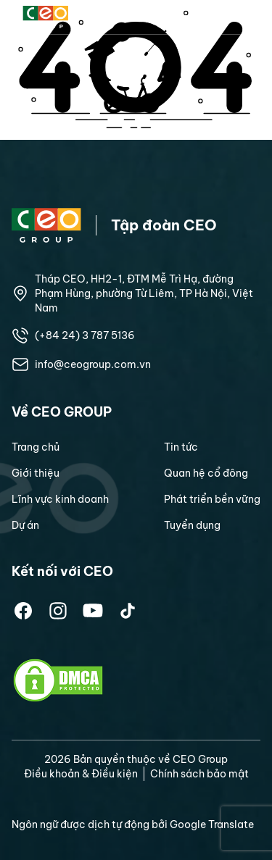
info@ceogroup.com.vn (93, 364)
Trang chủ (35, 447)
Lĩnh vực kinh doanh (60, 499)
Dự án (25, 525)
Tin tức (181, 447)
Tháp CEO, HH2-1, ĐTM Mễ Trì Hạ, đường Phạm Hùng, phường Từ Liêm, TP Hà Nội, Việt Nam (144, 293)
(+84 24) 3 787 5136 (85, 335)
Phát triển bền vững (212, 499)
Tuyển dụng (192, 525)
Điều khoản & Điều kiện (81, 773)
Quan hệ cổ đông (206, 473)
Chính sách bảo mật (199, 773)
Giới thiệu (35, 473)
